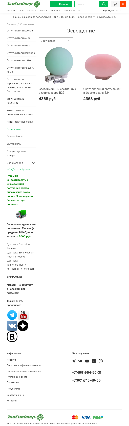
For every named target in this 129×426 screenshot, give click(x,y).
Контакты (12, 400)
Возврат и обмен (16, 394)
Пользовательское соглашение (24, 371)
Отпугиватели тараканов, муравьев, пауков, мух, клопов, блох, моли (20, 85)
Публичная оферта (17, 376)
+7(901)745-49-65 (86, 380)
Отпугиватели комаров (21, 52)
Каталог (61, 4)
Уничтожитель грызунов (15, 100)
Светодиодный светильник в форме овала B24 (101, 91)
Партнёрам (69, 10)
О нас (21, 10)
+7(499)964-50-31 (112, 10)
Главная (11, 10)
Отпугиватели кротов (20, 30)
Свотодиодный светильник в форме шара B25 (57, 91)
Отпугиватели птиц (18, 45)
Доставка (55, 10)
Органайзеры (15, 136)
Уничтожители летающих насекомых (20, 112)
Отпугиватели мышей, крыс (20, 69)
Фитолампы (14, 143)
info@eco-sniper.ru (18, 169)
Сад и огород (15, 162)
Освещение (14, 129)
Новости (31, 10)
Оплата (43, 10)
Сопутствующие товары (16, 153)
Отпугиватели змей (19, 38)
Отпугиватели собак (19, 60)
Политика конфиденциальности (24, 365)
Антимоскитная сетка (20, 121)
